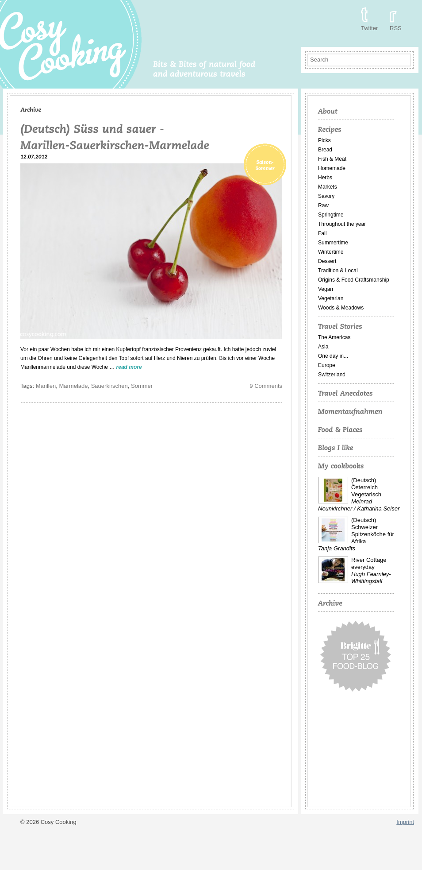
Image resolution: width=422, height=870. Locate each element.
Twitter (369, 28)
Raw (323, 205)
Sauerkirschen (109, 386)
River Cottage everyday (368, 563)
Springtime (330, 215)
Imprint (405, 822)
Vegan (325, 289)
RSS (396, 28)
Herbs (325, 177)
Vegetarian (330, 298)
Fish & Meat (332, 159)
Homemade (331, 168)
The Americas (334, 337)
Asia (323, 347)
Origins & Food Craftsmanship (353, 280)
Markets (327, 187)
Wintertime (330, 252)
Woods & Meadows (341, 308)
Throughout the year (342, 224)
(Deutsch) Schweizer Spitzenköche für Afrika (372, 531)
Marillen (46, 386)
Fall (322, 233)
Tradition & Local (338, 270)
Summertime (333, 243)
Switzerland (331, 374)
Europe (326, 365)
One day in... (333, 356)
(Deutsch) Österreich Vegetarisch (366, 487)
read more (129, 367)
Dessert (327, 261)
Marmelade (73, 386)
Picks (324, 140)
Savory (326, 196)
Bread (325, 150)
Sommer (142, 386)
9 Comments (265, 386)
